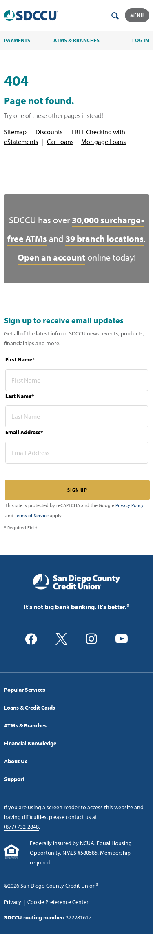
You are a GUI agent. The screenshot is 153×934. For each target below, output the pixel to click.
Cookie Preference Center (58, 902)
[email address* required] (76, 453)
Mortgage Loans (103, 141)
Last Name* (19, 396)
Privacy (12, 902)
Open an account (51, 257)
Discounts (48, 132)
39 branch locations (104, 238)
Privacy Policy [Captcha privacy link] (129, 505)
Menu (137, 15)
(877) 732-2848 (21, 826)
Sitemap (15, 132)
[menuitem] (76, 689)
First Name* (20, 359)
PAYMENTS (17, 40)
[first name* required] (76, 380)
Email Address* (24, 432)
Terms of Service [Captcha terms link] (32, 515)
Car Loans (60, 141)
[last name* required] (76, 416)
